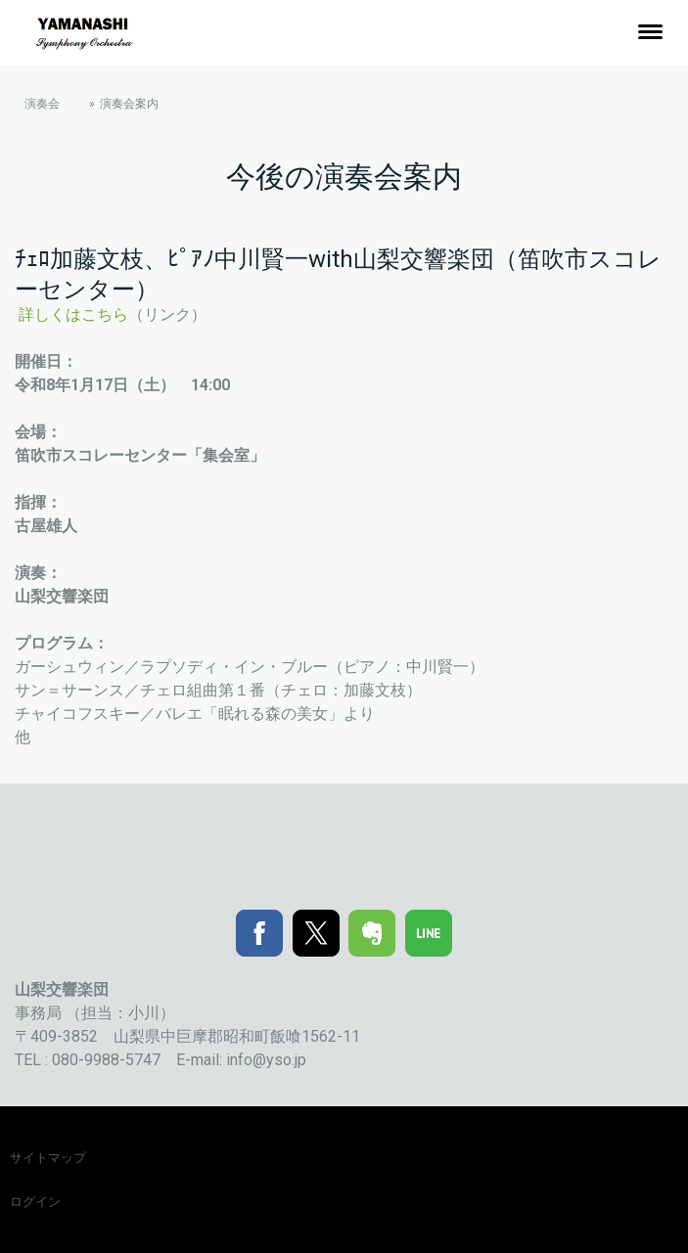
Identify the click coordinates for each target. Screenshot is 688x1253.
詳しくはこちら (73, 314)
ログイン (35, 1201)
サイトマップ (48, 1157)
